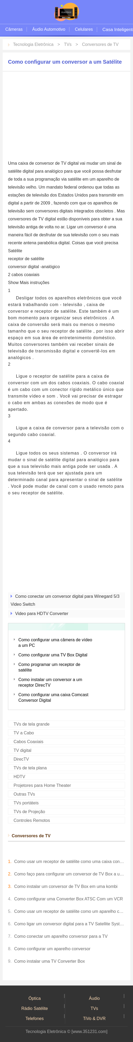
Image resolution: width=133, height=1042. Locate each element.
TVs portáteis (26, 803)
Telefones (35, 1018)
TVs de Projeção (29, 811)
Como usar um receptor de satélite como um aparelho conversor (69, 911)
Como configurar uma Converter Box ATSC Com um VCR (68, 899)
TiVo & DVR (94, 1018)
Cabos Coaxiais (28, 741)
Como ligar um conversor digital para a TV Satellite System (69, 924)
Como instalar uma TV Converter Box (49, 961)
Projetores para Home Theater (42, 785)
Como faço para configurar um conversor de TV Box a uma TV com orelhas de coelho (69, 874)
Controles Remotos (32, 820)
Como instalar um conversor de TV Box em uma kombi (65, 886)
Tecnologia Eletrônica (33, 44)
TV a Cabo (24, 733)
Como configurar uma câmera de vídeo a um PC (55, 643)
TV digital (22, 750)
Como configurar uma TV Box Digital (52, 655)
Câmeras (14, 29)
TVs (67, 44)
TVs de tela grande (31, 724)
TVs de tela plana (30, 768)
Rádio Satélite (34, 1008)
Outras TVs (24, 794)
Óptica (34, 998)
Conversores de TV (100, 44)
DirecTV (21, 759)
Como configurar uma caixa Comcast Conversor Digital (53, 697)
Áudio (94, 998)
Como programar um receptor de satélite (49, 667)
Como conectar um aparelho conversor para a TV (60, 936)
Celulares (84, 29)
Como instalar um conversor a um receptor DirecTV (50, 682)
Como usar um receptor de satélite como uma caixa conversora (69, 861)
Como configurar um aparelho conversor (52, 949)
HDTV (19, 776)
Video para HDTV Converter (41, 613)
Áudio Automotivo (48, 29)
